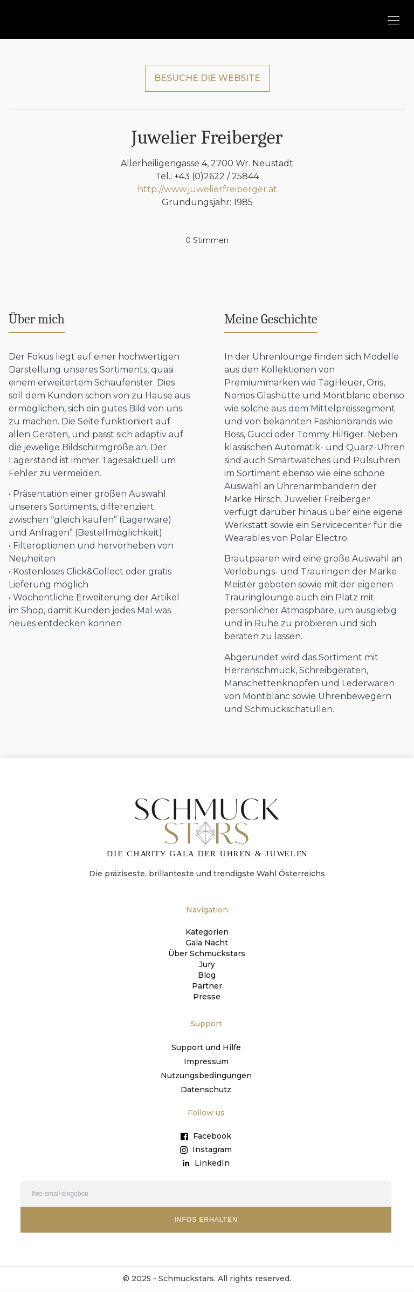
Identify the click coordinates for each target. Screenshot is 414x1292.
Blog (207, 975)
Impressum (206, 1061)
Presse (206, 997)
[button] (393, 20)
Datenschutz (206, 1089)
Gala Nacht (206, 943)
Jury (207, 964)
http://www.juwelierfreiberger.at (207, 189)
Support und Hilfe (206, 1047)
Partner (207, 986)
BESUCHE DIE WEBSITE (207, 78)
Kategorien (207, 932)
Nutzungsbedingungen (206, 1075)
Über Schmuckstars (206, 953)
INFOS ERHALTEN (205, 1219)
